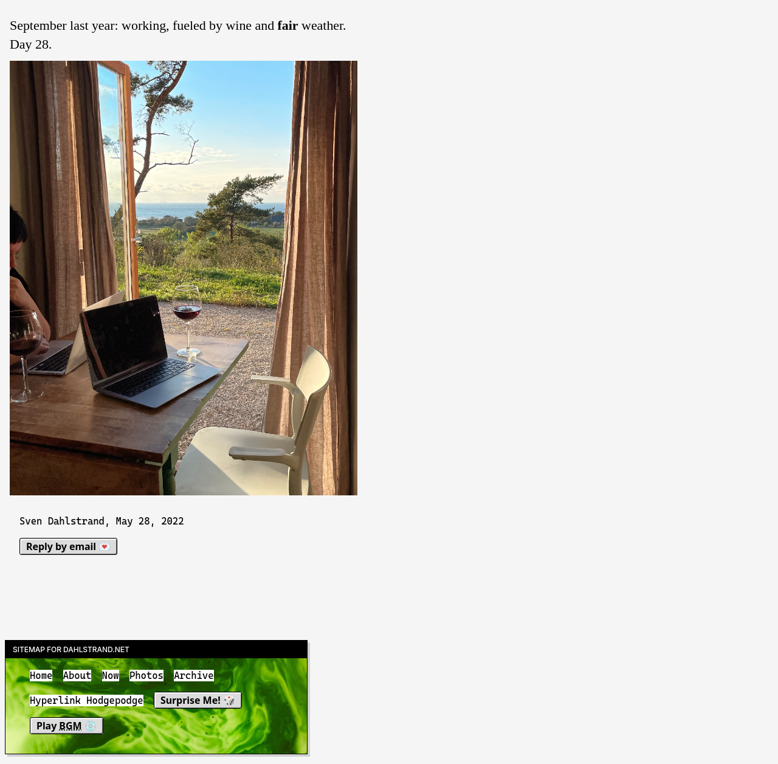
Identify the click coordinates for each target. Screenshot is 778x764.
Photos (146, 675)
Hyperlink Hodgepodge (86, 701)
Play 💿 (66, 725)
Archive (193, 675)
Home (41, 675)
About (77, 675)
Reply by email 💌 (68, 546)
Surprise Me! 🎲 (197, 700)
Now (110, 675)
